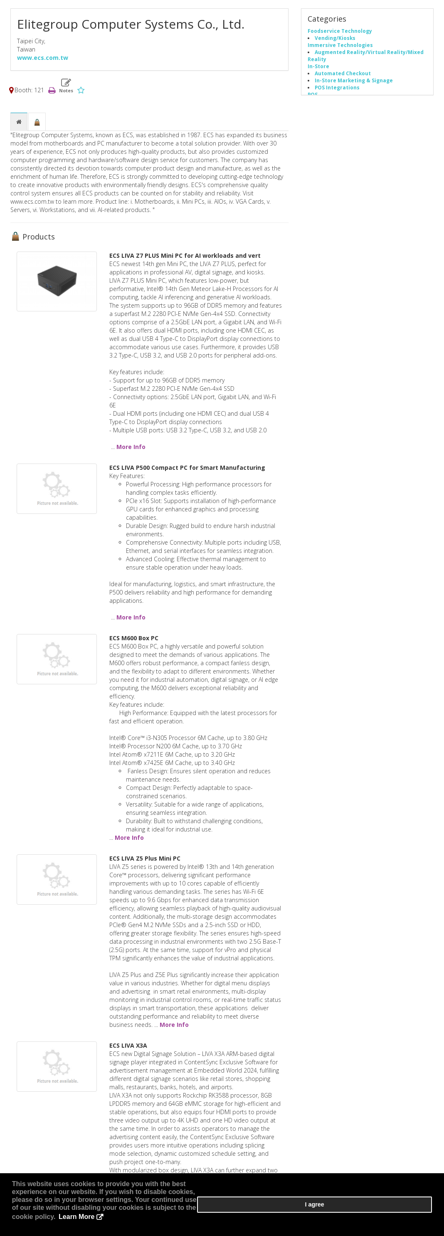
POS (313, 98)
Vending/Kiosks (335, 42)
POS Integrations (337, 91)
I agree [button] (407, 1215)
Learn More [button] (88, 1223)
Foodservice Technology (340, 35)
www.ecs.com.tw (42, 62)
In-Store (318, 70)
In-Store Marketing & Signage (354, 84)
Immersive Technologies (340, 49)
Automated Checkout (343, 77)
